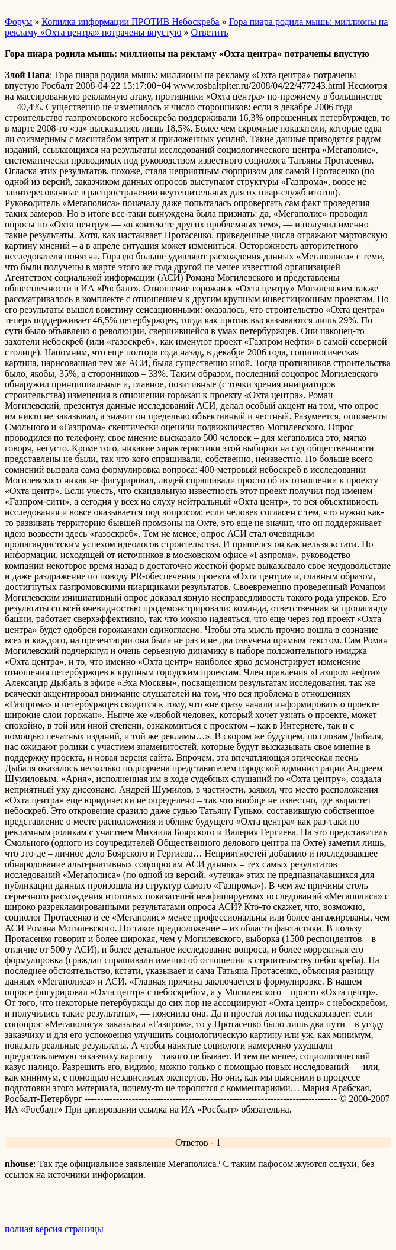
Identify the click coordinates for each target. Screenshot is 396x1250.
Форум (18, 22)
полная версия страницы (54, 1229)
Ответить (209, 32)
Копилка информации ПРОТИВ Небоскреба (130, 22)
